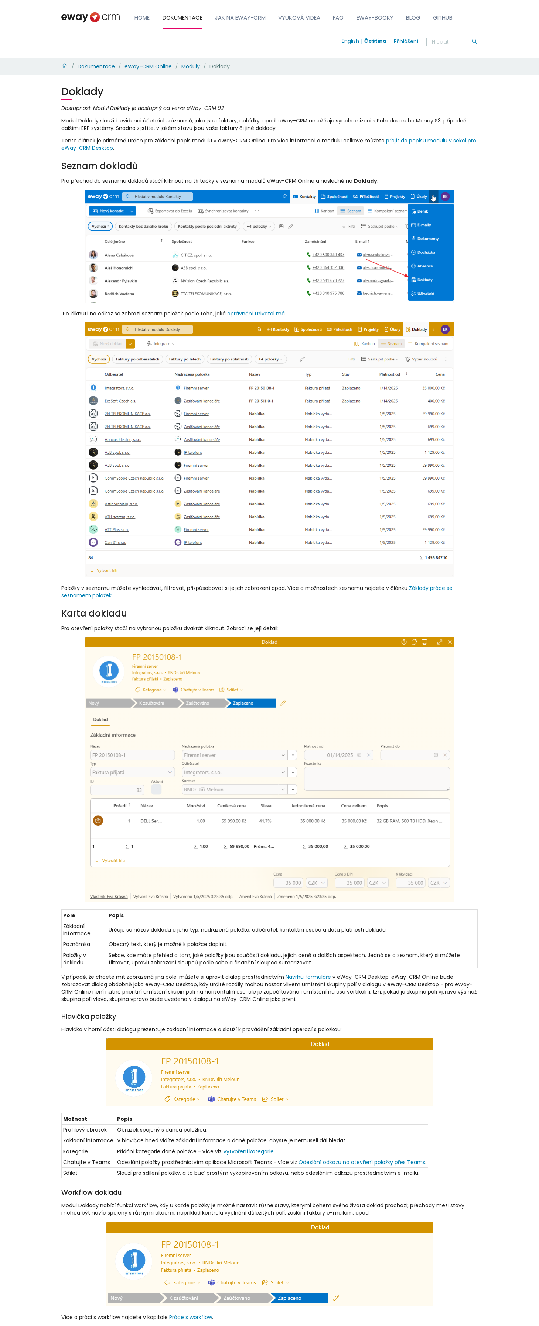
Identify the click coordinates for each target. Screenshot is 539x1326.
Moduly (190, 66)
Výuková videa (299, 17)
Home (142, 17)
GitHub (443, 17)
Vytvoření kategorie (248, 1151)
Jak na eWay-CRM (240, 17)
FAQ (338, 17)
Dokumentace (182, 17)
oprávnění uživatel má (256, 313)
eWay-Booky (375, 17)
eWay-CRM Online (148, 66)
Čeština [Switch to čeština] (375, 41)
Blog (413, 17)
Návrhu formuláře (308, 977)
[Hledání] (451, 42)
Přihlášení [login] (406, 41)
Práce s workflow (190, 1317)
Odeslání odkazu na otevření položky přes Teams (362, 1162)
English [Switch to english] (350, 41)
